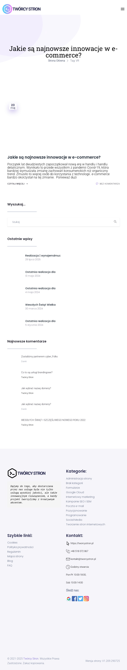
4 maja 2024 (32, 292)
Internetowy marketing (80, 497)
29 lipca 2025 (33, 259)
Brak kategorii (74, 483)
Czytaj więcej (17, 183)
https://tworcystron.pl (82, 543)
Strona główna (56, 60)
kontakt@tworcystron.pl (83, 559)
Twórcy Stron (27, 377)
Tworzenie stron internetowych (85, 524)
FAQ (9, 565)
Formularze (73, 487)
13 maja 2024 (32, 275)
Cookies (12, 542)
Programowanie (76, 515)
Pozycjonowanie (76, 510)
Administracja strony (79, 478)
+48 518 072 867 (79, 551)
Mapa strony (15, 556)
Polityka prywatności (20, 547)
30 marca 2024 (34, 308)
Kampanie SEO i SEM (78, 501)
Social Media (74, 520)
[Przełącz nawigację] (123, 9)
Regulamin (14, 551)
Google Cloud (75, 492)
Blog (10, 561)
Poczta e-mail (75, 506)
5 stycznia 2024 (34, 325)
